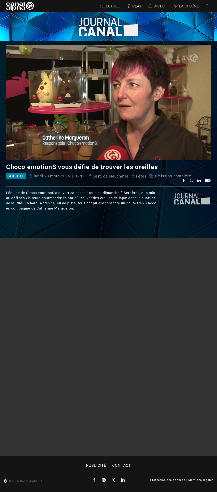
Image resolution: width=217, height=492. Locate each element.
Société (16, 176)
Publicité (96, 465)
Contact (121, 465)
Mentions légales (201, 480)
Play (133, 6)
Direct (157, 6)
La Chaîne (186, 6)
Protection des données (167, 480)
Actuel (109, 6)
